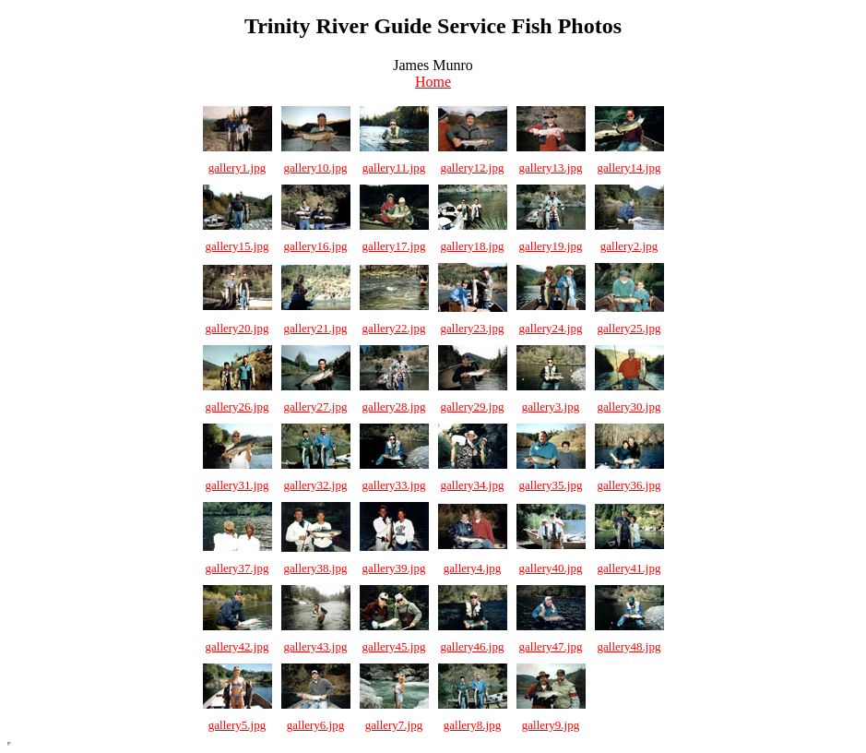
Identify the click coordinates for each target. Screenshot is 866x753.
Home (433, 82)
